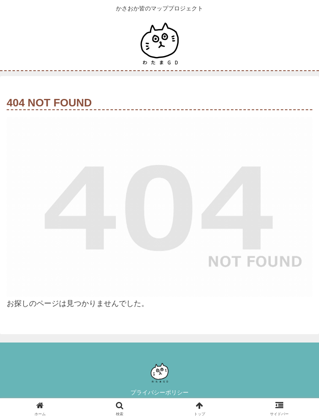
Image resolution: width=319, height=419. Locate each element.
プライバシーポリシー (159, 392)
